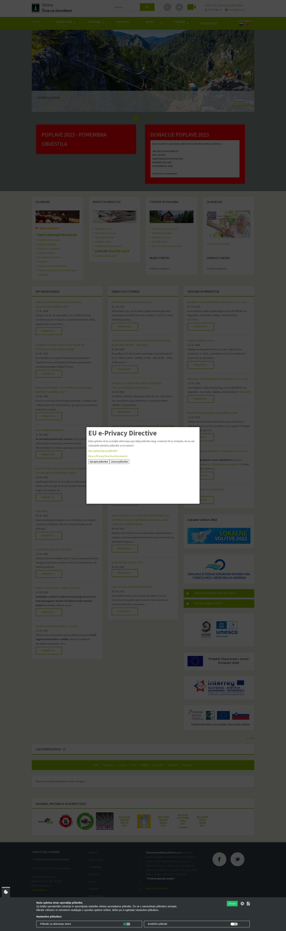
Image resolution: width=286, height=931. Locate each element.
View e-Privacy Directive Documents (107, 456)
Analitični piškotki (157, 923)
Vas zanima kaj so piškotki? (102, 450)
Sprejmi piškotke (99, 461)
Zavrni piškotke (119, 461)
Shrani (232, 903)
